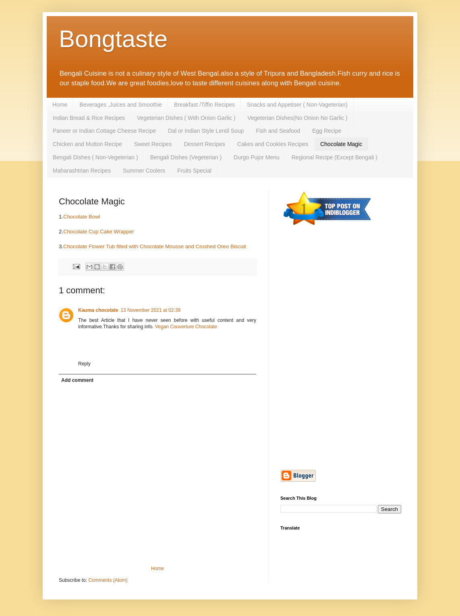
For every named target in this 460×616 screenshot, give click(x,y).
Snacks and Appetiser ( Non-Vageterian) (297, 104)
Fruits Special (194, 170)
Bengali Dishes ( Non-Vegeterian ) (95, 157)
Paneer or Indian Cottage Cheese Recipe (104, 131)
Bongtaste (113, 38)
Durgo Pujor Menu (257, 157)
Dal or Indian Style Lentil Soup (206, 131)
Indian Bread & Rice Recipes (89, 118)
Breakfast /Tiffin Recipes (204, 104)
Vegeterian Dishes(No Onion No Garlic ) (297, 118)
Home (59, 104)
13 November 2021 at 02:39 (150, 310)
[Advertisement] (340, 292)
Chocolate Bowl (81, 217)
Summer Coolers (144, 170)
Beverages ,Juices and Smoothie (120, 104)
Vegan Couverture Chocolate (186, 327)
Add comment (77, 380)
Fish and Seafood (278, 131)
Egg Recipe (326, 131)
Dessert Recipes (204, 144)
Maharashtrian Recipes (82, 170)
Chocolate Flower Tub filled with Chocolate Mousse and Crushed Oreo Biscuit (154, 246)
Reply (84, 364)
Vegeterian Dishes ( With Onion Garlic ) (186, 118)
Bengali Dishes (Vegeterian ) (186, 157)
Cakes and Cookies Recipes (272, 144)
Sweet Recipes (153, 144)
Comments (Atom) (107, 580)
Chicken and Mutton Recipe (87, 144)
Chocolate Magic (341, 144)
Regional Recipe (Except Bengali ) (334, 157)
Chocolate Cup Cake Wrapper (99, 232)
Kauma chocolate (98, 310)
